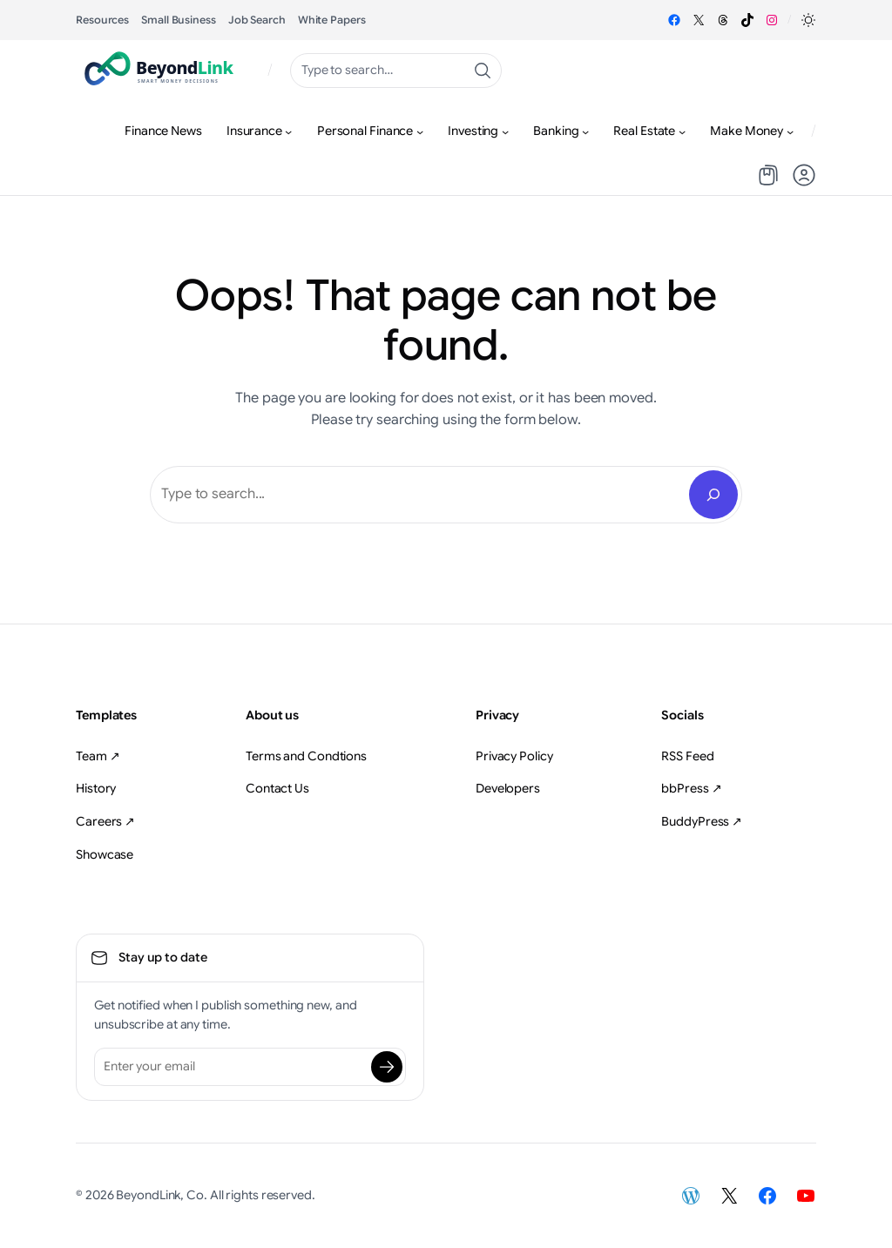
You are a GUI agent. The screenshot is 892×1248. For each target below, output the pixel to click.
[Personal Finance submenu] (419, 131)
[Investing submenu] (505, 131)
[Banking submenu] (585, 131)
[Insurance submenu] (288, 131)
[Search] (713, 494)
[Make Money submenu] (790, 131)
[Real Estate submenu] (682, 131)
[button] (808, 20)
